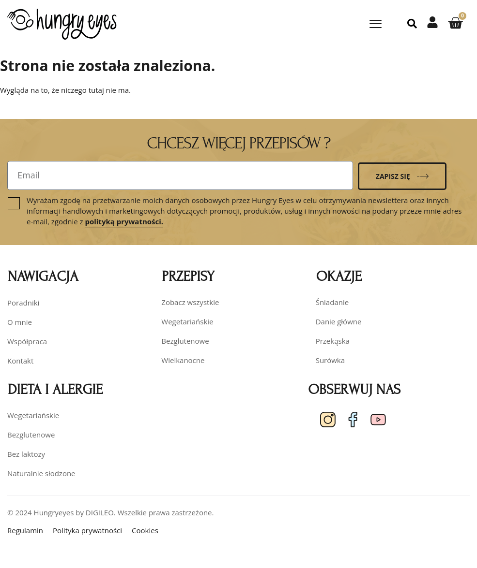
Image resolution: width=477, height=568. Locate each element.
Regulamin (25, 530)
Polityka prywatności (87, 530)
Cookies (145, 530)
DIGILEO (100, 512)
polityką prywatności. (124, 221)
